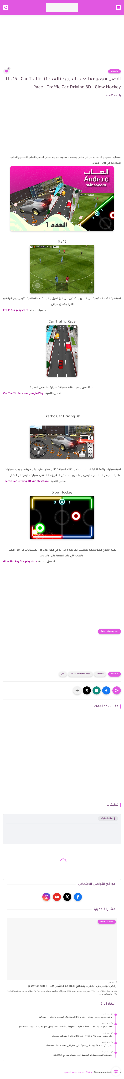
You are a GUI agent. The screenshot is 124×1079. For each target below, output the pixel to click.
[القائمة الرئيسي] (118, 7)
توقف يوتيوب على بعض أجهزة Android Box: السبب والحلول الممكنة (76, 1017)
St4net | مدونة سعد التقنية (78, 1072)
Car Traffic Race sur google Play (23, 393)
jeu (63, 674)
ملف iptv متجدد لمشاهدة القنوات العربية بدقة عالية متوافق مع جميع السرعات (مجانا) (66, 1027)
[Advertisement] (62, 44)
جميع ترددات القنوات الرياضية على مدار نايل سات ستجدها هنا (79, 1046)
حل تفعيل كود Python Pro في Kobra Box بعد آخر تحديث (82, 1036)
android (114, 71)
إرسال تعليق (108, 818)
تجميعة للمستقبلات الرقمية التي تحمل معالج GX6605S (83, 1055)
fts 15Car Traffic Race (80, 674)
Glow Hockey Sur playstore (20, 561)
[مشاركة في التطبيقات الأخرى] (77, 690)
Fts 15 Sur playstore (15, 310)
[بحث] (5, 7)
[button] (106, 690)
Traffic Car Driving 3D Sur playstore (26, 481)
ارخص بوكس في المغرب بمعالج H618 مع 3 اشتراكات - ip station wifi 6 (72, 986)
